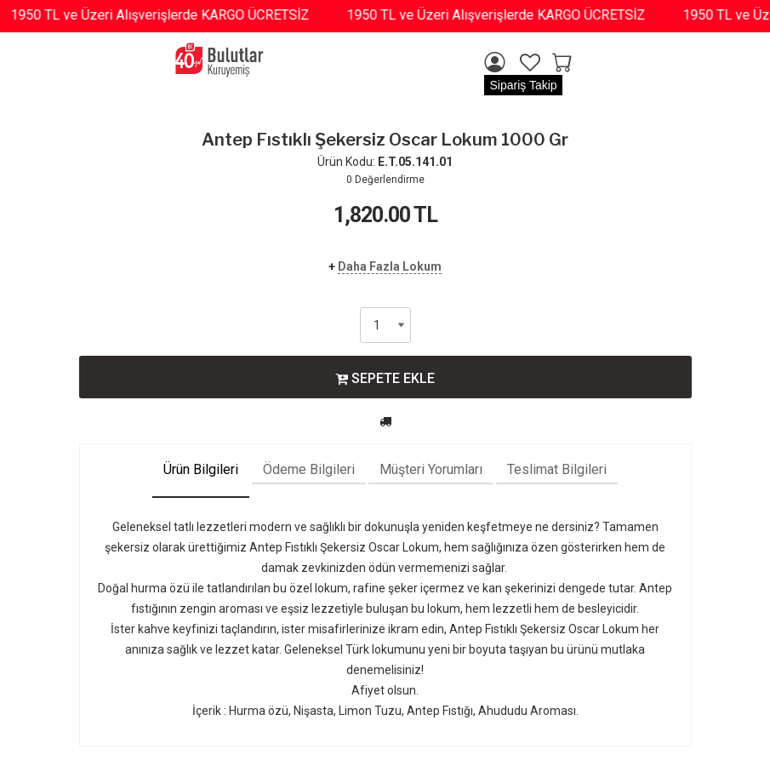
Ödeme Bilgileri (309, 469)
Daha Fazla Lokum (390, 266)
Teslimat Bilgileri (557, 469)
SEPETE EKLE (385, 377)
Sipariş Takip (522, 85)
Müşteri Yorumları (430, 469)
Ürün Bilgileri (200, 469)
